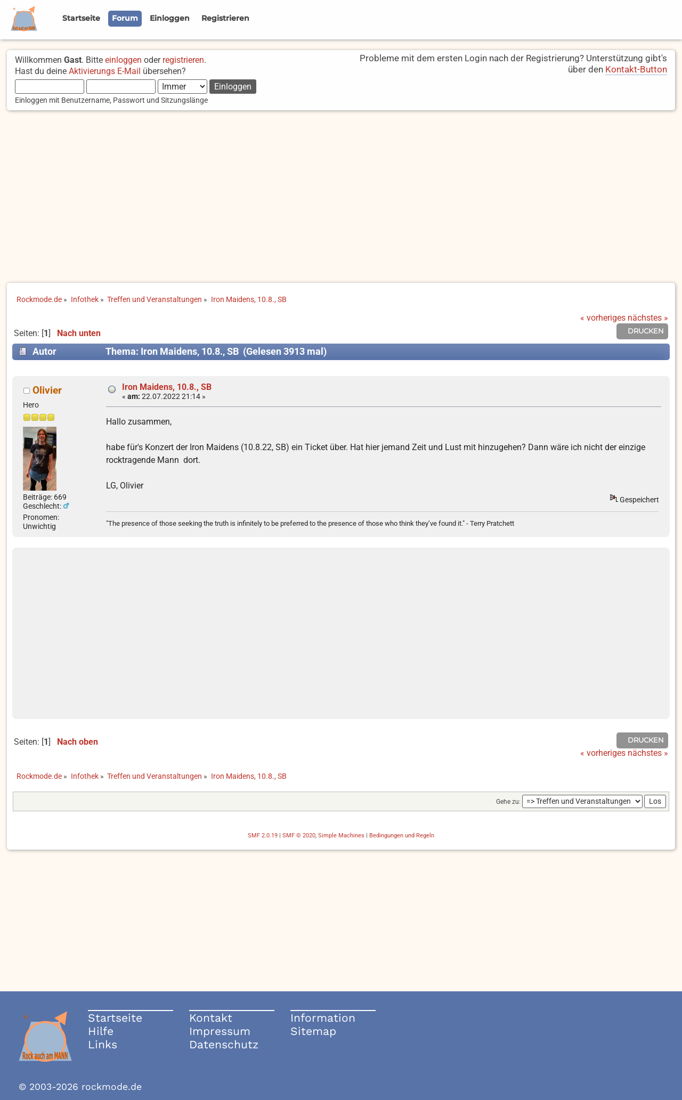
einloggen (123, 60)
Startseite (115, 1017)
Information (322, 1017)
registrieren (183, 60)
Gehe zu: (508, 801)
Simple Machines (341, 835)
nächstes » (648, 318)
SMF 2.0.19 (263, 835)
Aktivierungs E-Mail (105, 71)
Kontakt (210, 1017)
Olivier (47, 390)
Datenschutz (223, 1044)
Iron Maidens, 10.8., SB (167, 387)
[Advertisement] (341, 197)
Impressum (219, 1031)
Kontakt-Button (636, 69)
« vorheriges (603, 318)
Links (102, 1044)
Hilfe (100, 1031)
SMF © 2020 (298, 835)
